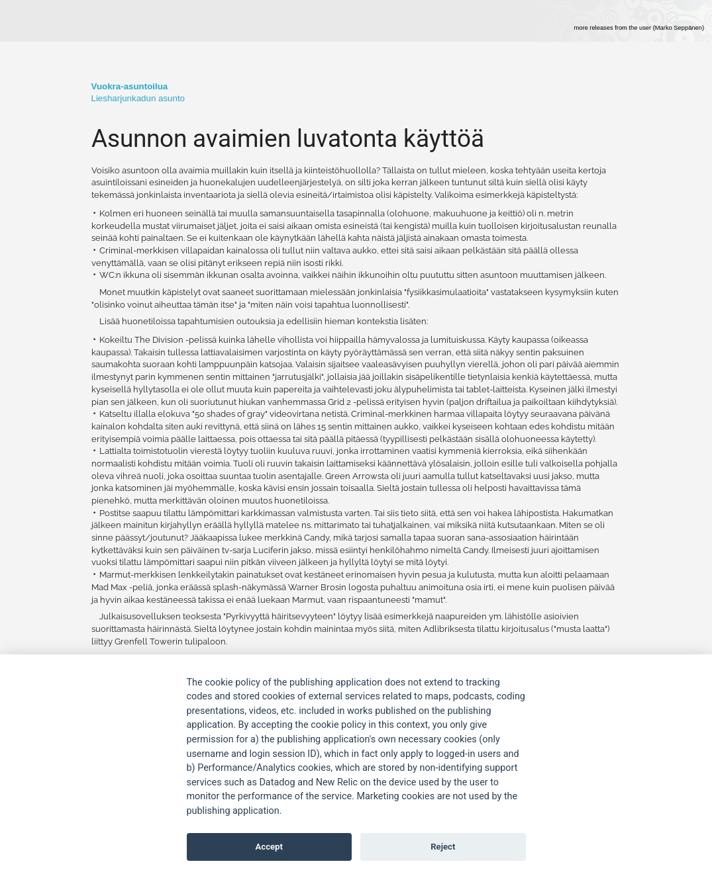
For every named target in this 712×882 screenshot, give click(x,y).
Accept (269, 847)
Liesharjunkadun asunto (138, 98)
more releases (639, 27)
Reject (443, 847)
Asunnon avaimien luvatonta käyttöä (287, 138)
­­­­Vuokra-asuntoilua (129, 86)
